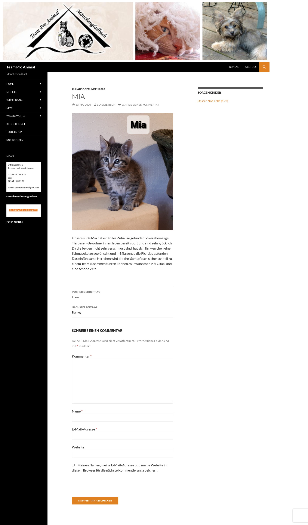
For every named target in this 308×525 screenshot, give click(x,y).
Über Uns (250, 66)
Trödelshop (14, 131)
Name (77, 411)
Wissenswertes (15, 115)
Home (9, 83)
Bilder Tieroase (15, 124)
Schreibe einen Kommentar (140, 104)
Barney (122, 309)
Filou (122, 294)
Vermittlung (14, 99)
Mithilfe (11, 91)
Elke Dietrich (106, 104)
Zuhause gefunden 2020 (88, 89)
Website (78, 447)
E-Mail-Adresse (84, 429)
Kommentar (82, 356)
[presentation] (104, 486)
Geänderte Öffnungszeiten (21, 196)
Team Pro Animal (20, 67)
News (9, 107)
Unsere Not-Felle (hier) (213, 101)
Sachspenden (14, 140)
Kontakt (234, 66)
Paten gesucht (14, 221)
